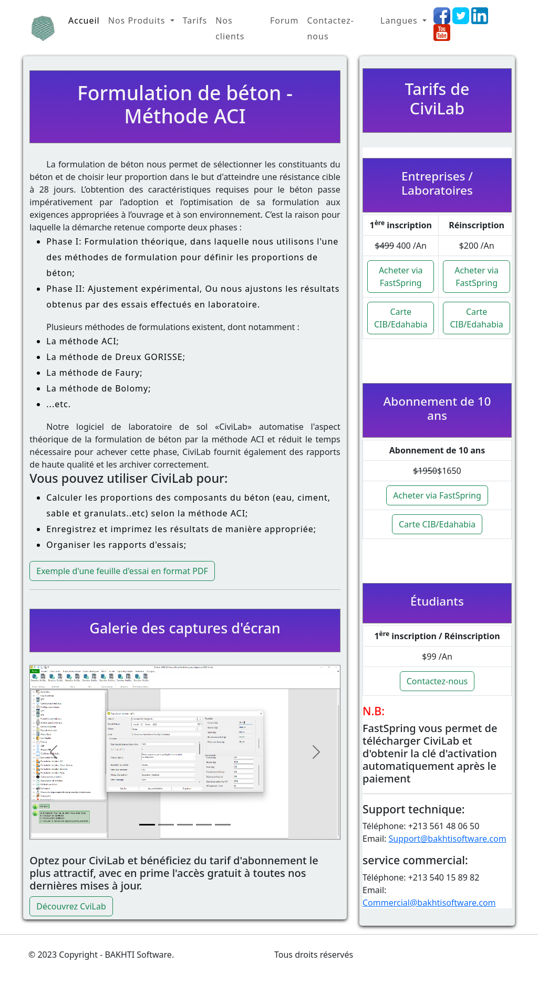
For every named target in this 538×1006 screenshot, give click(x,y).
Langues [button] (400, 20)
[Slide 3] (185, 825)
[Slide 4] (204, 825)
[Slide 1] (147, 825)
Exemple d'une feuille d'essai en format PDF (122, 571)
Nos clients (229, 28)
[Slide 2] (166, 825)
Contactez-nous (330, 28)
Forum (284, 20)
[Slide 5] (223, 825)
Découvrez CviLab (71, 906)
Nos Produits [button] (138, 20)
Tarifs (195, 20)
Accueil (84, 20)
